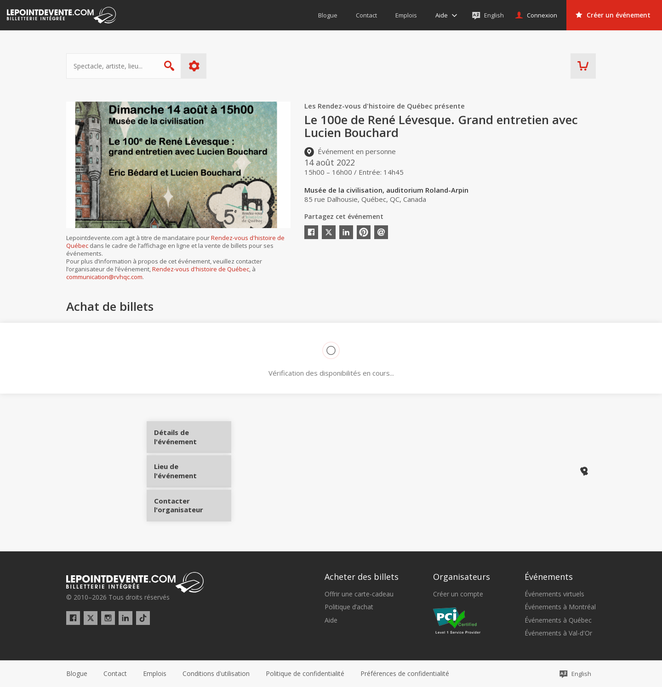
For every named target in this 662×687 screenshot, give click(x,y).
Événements (549, 576)
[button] (404, 674)
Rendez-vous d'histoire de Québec (200, 269)
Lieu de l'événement (189, 471)
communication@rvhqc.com (104, 277)
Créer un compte (458, 594)
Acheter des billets (362, 576)
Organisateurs (461, 576)
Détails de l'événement (189, 440)
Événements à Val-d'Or (558, 633)
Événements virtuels (554, 594)
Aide (331, 620)
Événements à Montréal (560, 607)
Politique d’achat (349, 607)
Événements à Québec (558, 620)
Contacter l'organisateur (189, 501)
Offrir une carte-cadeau (359, 594)
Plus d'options (194, 66)
